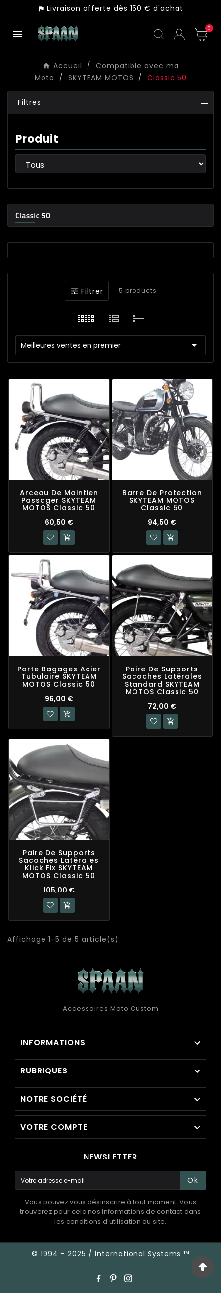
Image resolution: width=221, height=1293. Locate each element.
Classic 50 (32, 215)
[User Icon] (179, 34)
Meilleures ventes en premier (110, 345)
